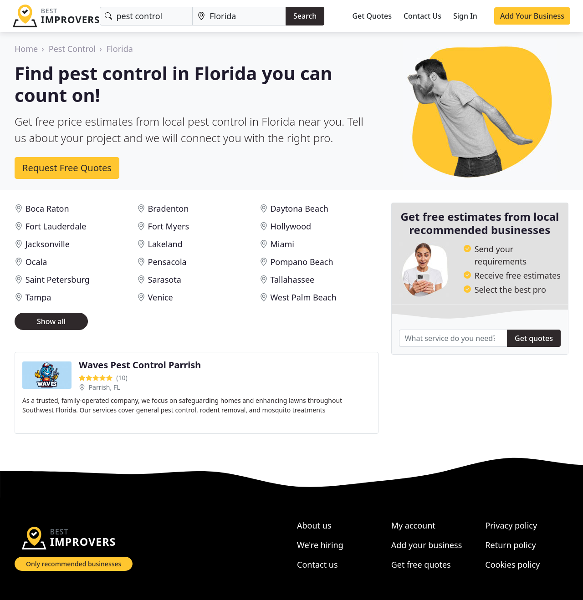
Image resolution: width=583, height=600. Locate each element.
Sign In (465, 16)
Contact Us (422, 16)
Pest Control (72, 48)
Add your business (426, 544)
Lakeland (165, 244)
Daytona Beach (299, 208)
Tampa (38, 297)
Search (305, 16)
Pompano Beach (301, 261)
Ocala (36, 261)
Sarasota (164, 279)
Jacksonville (48, 244)
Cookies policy (512, 564)
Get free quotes (421, 564)
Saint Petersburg (58, 279)
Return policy (510, 544)
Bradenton (168, 208)
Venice (160, 297)
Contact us (317, 564)
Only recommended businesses (73, 563)
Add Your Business (532, 16)
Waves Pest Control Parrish (140, 365)
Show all (51, 321)
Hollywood (290, 226)
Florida (120, 48)
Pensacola (167, 261)
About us (314, 525)
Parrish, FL (104, 387)
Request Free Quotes (67, 168)
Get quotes (534, 338)
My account (413, 525)
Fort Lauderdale (56, 226)
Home (26, 48)
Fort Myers (168, 226)
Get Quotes (372, 16)
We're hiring (320, 544)
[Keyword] (146, 16)
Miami (282, 244)
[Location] (239, 16)
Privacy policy (511, 525)
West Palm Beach (303, 297)
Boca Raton (47, 208)
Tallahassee (292, 279)
